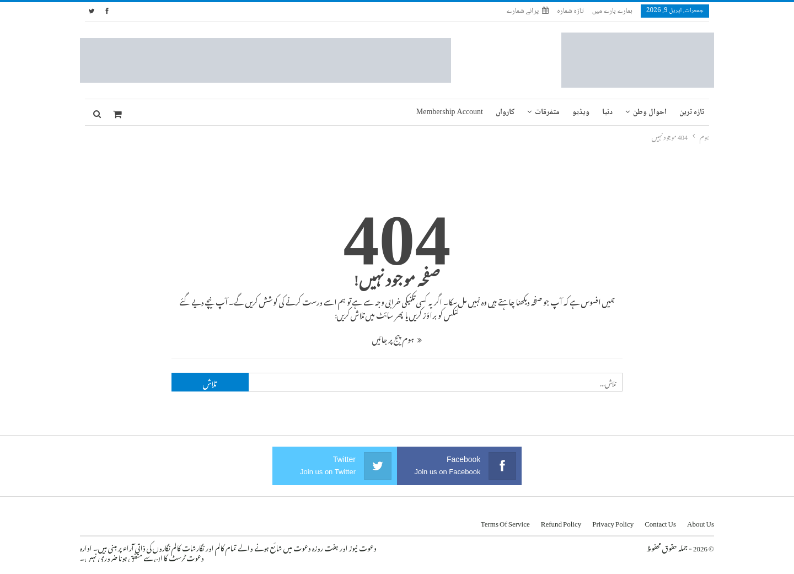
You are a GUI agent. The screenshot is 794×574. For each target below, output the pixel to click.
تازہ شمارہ (570, 11)
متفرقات (547, 112)
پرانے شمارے (527, 11)
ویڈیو (580, 112)
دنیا (607, 112)
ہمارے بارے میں (612, 11)
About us (700, 522)
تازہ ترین (691, 112)
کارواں (505, 112)
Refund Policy (561, 522)
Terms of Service (505, 522)
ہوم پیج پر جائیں (397, 337)
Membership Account (449, 112)
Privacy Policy (613, 522)
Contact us (660, 522)
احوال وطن (650, 112)
